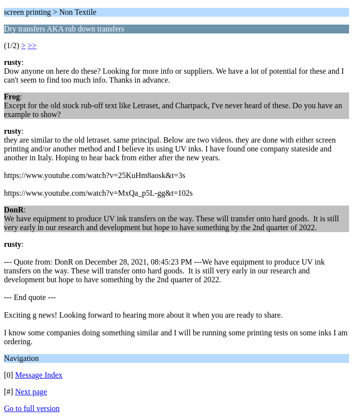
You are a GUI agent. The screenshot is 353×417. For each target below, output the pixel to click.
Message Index (38, 375)
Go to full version (31, 408)
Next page (31, 391)
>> (32, 45)
